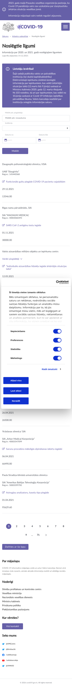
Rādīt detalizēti (49, 369)
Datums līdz (43, 135)
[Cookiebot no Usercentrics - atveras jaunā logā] (56, 282)
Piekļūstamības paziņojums (15, 609)
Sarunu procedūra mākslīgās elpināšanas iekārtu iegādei (34, 449)
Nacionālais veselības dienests (17, 597)
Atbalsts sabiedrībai (20, 36)
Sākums (5, 36)
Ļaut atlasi (16, 390)
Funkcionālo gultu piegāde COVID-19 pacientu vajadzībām (35, 182)
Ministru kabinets (11, 601)
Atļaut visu (16, 380)
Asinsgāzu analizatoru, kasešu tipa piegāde (27, 493)
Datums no (9, 135)
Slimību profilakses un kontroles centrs (21, 589)
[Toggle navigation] (65, 27)
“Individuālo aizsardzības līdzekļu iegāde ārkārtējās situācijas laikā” (36, 267)
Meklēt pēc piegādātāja (14, 113)
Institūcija (8, 123)
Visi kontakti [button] (12, 626)
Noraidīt (16, 401)
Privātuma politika (11, 605)
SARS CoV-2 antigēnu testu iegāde (23, 225)
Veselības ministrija (12, 593)
